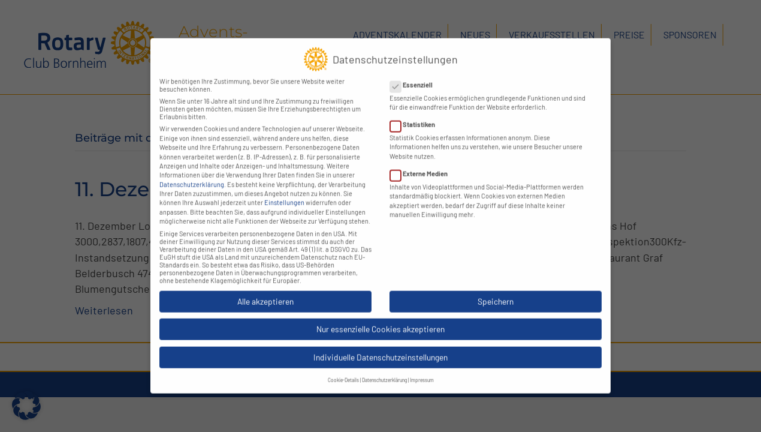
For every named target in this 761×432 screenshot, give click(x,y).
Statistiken (416, 114)
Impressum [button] (422, 370)
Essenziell (414, 75)
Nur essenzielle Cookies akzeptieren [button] (380, 319)
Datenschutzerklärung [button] (384, 370)
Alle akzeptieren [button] (265, 291)
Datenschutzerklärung (191, 174)
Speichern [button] (496, 291)
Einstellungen (284, 192)
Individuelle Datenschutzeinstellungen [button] (380, 347)
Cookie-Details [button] (343, 370)
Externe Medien (422, 163)
